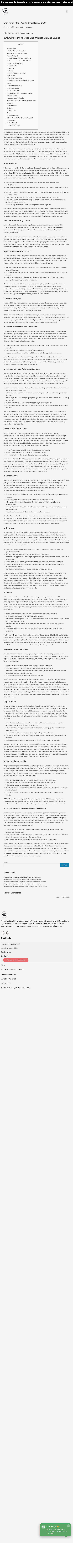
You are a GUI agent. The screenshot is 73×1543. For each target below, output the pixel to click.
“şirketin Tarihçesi (12, 56)
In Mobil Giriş (11, 120)
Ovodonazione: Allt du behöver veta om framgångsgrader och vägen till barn (25, 886)
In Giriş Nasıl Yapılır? (13, 90)
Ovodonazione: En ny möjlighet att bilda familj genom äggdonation (22, 879)
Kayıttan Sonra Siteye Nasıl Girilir (17, 53)
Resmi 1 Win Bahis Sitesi (14, 63)
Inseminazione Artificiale (9, 948)
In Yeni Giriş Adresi (13, 88)
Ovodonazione (6, 952)
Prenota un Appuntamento (16, 960)
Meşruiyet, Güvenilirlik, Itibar (15, 98)
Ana (8, 113)
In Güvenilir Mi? (12, 105)
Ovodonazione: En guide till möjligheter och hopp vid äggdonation (22, 877)
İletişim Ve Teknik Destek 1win (16, 73)
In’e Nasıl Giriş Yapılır (13, 125)
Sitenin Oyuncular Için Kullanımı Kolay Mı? (20, 118)
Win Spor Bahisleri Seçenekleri (16, 51)
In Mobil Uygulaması (13, 115)
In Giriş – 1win (11, 110)
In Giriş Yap (10, 68)
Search (6, 862)
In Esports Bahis (12, 66)
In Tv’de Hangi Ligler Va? (14, 85)
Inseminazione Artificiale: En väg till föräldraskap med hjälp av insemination (25, 881)
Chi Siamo (4, 956)
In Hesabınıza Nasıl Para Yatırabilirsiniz (19, 61)
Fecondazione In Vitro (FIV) (10, 944)
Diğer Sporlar (11, 76)
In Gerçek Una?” (12, 123)
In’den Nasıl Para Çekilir (14, 78)
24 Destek (10, 108)
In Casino (10, 71)
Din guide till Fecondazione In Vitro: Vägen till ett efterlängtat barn (22, 884)
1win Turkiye (29, 27)
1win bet (31, 178)
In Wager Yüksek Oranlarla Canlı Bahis (19, 58)
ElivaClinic (9, 27)
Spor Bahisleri (11, 48)
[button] (67, 11)
